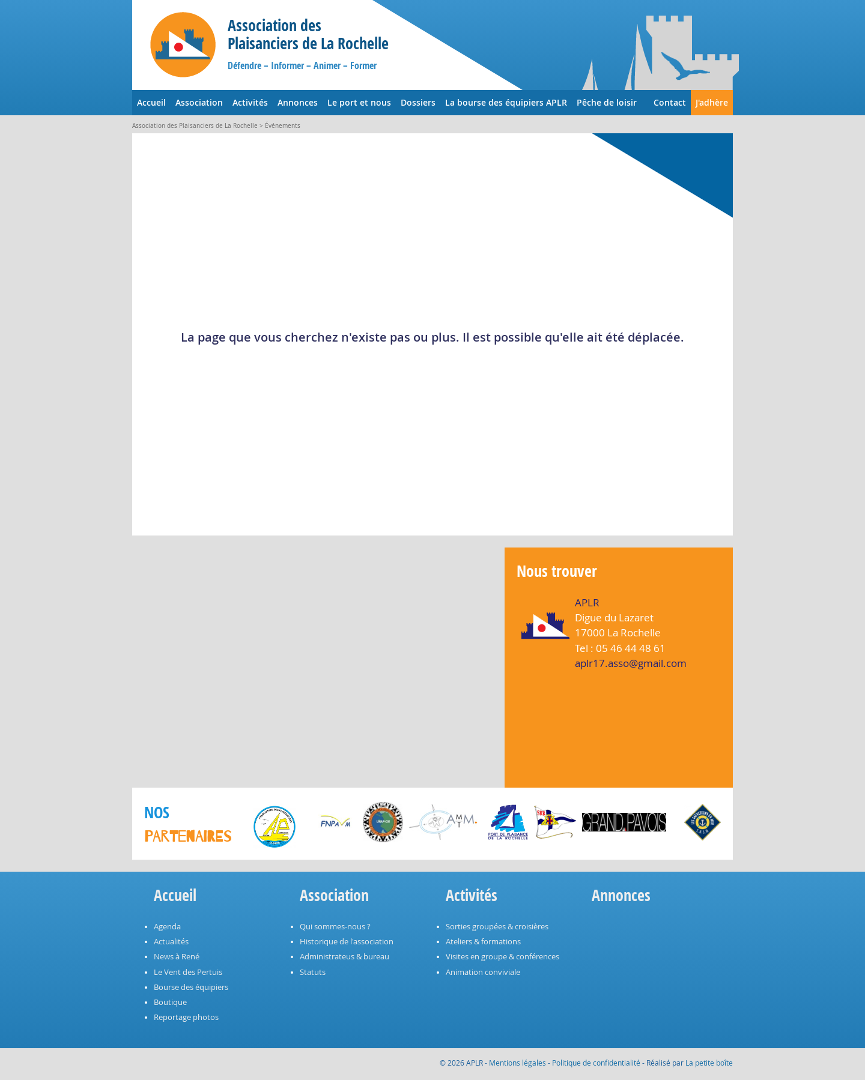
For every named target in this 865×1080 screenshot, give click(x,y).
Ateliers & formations (483, 942)
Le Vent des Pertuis (188, 972)
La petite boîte (709, 1062)
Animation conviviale (483, 972)
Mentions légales (517, 1062)
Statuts (313, 972)
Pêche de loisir (607, 102)
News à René (176, 957)
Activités (250, 102)
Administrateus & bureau (344, 957)
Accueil (151, 102)
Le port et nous (359, 102)
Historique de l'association (346, 942)
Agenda (167, 927)
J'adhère (712, 102)
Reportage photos (186, 1017)
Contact (670, 102)
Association (199, 102)
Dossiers (418, 102)
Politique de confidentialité (596, 1062)
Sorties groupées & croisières (497, 927)
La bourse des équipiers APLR (506, 102)
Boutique (170, 1002)
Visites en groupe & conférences (502, 957)
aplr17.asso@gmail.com (631, 663)
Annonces (298, 102)
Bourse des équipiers (191, 987)
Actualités (171, 942)
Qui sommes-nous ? (335, 927)
